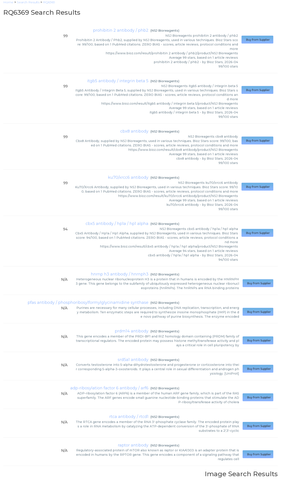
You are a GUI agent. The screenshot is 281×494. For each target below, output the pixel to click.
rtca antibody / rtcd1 (128, 416)
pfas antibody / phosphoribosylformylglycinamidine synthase (88, 302)
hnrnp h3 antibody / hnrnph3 (119, 274)
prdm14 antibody (131, 331)
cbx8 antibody (134, 131)
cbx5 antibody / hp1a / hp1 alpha (117, 223)
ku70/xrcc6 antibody (128, 177)
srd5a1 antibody (133, 359)
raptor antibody (133, 445)
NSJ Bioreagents (164, 31)
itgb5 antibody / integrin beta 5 (117, 80)
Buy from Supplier (257, 39)
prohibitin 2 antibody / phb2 (120, 30)
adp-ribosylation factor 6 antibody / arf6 (109, 388)
